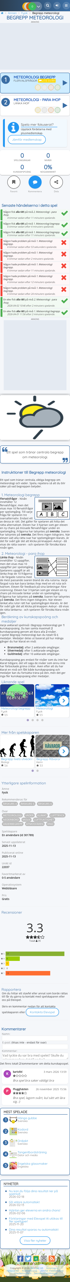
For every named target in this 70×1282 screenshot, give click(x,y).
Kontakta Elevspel (42, 1012)
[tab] (28, 720)
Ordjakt (23, 1141)
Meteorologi (44, 708)
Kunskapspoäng (22, 172)
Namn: (6, 1034)
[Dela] (56, 182)
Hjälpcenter (13, 1270)
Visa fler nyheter (35, 1240)
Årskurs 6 (45, 803)
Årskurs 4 (10, 803)
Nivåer (48, 160)
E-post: (6, 1042)
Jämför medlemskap (27, 139)
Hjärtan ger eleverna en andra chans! (34, 1210)
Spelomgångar (22, 160)
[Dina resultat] (39, 6)
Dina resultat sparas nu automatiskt (33, 1229)
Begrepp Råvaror (48, 759)
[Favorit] (13, 182)
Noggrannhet (48, 172)
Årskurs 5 (27, 803)
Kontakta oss (29, 1270)
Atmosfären (34, 824)
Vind (50, 824)
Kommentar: (9, 1051)
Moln (26, 819)
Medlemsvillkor (23, 1273)
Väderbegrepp (12, 824)
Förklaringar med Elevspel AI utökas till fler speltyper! (36, 1220)
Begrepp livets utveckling (18, 759)
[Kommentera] (35, 182)
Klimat (42, 815)
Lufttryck (57, 815)
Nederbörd (11, 819)
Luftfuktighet (44, 819)
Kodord (23, 1129)
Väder (29, 815)
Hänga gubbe (27, 1118)
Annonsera (52, 1267)
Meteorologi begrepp (15, 708)
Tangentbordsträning (32, 1152)
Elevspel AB (36, 1267)
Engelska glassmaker (33, 1163)
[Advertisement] (35, 46)
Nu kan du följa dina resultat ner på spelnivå (33, 1192)
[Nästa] (64, 700)
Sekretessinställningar (46, 1273)
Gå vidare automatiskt (24, 1202)
